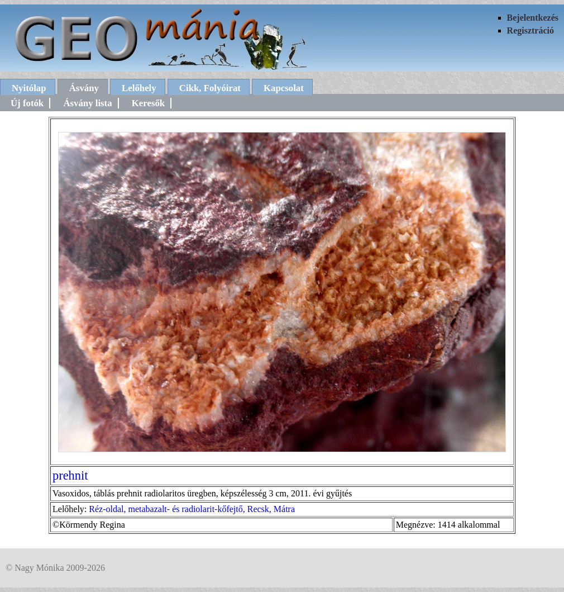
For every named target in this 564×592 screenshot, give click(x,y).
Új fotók (27, 103)
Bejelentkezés (532, 17)
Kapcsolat (284, 88)
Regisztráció (530, 30)
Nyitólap (29, 88)
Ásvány (84, 88)
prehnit (70, 475)
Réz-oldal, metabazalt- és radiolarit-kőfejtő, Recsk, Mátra (192, 509)
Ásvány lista (87, 103)
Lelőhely (139, 88)
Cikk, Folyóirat (210, 88)
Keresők (148, 103)
